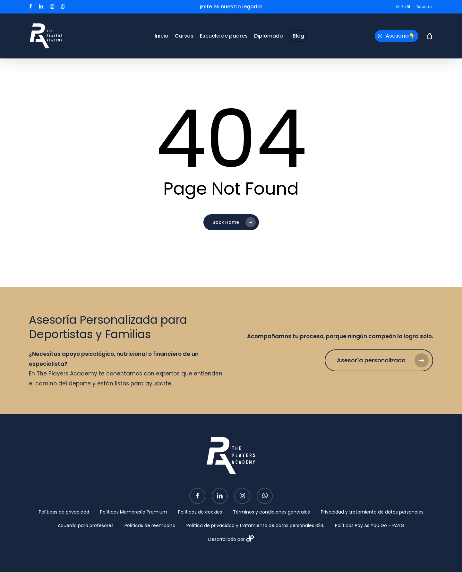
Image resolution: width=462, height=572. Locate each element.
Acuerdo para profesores (86, 525)
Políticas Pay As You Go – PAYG (369, 525)
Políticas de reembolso (149, 525)
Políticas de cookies (200, 512)
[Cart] (429, 36)
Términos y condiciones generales (271, 512)
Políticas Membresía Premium (133, 512)
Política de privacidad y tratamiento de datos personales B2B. (255, 525)
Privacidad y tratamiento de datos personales (372, 512)
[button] (379, 360)
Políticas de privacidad (64, 512)
